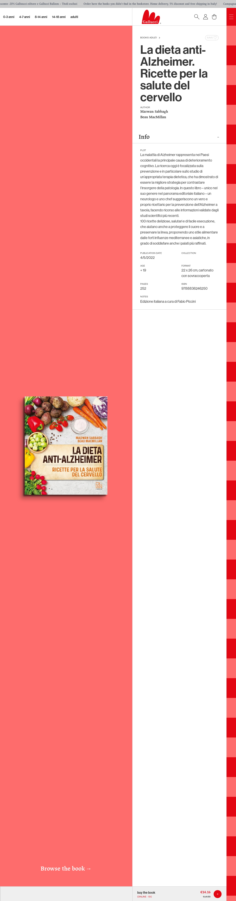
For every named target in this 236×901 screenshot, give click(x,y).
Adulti (74, 17)
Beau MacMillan (153, 117)
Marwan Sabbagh (154, 111)
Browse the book (66, 869)
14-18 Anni (59, 17)
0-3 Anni (8, 17)
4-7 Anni (24, 17)
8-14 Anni (41, 17)
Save (212, 37)
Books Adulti (148, 38)
